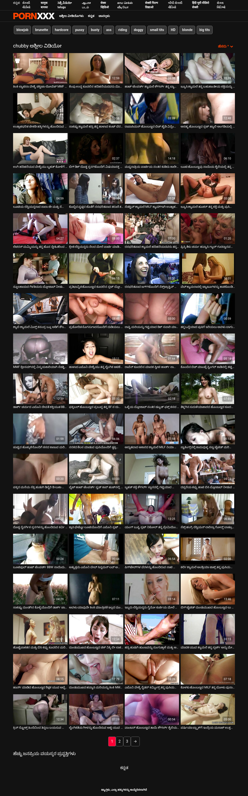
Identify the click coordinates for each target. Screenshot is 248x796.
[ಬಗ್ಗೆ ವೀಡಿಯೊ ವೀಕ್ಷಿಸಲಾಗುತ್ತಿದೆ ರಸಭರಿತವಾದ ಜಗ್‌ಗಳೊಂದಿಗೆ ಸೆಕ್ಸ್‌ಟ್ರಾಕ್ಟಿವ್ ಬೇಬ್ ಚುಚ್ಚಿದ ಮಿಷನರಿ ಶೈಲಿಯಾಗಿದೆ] (152, 268)
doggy (138, 30)
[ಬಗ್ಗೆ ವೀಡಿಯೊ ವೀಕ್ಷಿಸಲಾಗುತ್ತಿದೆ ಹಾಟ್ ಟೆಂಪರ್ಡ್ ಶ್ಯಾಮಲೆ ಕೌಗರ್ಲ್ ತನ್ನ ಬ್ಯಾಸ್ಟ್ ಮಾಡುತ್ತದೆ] (152, 68)
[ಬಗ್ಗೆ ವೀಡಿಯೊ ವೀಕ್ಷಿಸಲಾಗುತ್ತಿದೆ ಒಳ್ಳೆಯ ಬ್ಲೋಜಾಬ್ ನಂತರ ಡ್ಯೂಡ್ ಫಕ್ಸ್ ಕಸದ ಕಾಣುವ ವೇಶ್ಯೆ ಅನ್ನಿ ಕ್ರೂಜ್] (152, 388)
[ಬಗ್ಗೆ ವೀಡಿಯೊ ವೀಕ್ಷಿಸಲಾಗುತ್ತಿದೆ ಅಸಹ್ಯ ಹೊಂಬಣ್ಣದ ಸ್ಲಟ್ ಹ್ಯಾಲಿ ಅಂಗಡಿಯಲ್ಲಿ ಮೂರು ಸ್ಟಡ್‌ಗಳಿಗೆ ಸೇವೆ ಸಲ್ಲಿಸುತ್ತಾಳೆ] (208, 108)
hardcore (61, 30)
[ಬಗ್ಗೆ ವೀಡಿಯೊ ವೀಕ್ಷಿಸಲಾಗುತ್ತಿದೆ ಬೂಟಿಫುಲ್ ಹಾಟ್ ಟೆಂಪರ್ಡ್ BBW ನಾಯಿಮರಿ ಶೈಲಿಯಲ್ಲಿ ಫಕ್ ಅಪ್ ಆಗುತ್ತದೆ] (40, 548)
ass (108, 30)
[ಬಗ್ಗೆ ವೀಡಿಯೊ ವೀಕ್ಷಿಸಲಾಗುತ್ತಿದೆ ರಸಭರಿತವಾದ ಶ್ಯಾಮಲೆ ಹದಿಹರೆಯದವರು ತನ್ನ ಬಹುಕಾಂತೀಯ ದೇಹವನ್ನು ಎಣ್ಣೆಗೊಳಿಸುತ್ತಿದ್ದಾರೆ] (152, 228)
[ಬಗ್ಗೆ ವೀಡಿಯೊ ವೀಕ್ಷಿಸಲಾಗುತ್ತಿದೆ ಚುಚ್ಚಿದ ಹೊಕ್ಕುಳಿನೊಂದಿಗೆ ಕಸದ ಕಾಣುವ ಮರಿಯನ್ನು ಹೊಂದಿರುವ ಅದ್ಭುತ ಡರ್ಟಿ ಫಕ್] (40, 429)
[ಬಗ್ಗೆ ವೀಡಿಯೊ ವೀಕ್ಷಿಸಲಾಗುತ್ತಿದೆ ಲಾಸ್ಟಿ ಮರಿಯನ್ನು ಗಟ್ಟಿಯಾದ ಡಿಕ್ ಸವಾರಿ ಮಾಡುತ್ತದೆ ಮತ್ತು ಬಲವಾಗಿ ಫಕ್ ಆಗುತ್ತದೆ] (152, 308)
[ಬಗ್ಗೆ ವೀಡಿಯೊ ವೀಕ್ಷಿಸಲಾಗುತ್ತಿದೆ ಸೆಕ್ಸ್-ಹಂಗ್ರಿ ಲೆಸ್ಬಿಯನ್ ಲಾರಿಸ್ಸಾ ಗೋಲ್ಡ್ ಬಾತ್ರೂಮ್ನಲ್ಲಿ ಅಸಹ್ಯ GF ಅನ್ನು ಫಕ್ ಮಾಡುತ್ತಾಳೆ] (208, 509)
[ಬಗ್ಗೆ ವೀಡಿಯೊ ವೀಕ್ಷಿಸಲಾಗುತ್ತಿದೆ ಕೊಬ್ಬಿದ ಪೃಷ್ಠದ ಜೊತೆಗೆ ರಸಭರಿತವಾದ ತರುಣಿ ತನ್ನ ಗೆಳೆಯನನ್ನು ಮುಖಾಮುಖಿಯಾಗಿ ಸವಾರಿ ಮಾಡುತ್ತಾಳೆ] (96, 188)
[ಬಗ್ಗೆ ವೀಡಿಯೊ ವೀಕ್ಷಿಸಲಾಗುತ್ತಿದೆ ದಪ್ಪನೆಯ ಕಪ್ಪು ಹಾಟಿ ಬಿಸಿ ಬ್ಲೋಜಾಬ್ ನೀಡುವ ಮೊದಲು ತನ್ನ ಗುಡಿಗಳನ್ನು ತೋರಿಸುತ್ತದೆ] (208, 469)
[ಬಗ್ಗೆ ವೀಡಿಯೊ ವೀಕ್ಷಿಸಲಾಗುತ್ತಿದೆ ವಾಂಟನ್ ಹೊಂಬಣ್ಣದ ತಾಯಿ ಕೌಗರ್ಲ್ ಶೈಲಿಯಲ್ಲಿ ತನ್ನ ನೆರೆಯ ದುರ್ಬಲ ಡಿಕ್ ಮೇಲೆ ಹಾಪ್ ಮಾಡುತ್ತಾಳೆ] (152, 709)
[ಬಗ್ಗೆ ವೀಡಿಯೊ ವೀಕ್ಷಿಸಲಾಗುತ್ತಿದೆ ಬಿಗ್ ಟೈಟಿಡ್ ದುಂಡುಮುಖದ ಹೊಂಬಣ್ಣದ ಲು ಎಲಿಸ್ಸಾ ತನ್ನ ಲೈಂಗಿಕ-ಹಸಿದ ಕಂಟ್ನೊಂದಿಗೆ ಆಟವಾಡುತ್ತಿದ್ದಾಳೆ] (208, 589)
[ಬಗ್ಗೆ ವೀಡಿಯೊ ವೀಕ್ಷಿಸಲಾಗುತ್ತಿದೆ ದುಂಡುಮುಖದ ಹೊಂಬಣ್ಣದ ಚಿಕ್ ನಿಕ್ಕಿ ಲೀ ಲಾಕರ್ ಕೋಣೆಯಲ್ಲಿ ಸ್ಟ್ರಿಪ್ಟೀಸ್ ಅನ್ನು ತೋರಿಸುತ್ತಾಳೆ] (96, 629)
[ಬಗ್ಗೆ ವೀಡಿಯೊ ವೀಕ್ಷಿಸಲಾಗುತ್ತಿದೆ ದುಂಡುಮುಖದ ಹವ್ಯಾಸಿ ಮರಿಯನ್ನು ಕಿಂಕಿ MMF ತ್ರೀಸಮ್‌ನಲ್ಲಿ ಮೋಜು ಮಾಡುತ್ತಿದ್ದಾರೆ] (96, 669)
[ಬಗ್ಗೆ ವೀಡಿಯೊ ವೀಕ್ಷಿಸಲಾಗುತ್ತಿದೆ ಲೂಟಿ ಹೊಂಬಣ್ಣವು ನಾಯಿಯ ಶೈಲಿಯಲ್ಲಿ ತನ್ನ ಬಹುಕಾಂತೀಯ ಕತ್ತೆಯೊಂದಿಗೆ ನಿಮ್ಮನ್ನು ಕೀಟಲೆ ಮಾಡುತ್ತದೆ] (208, 148)
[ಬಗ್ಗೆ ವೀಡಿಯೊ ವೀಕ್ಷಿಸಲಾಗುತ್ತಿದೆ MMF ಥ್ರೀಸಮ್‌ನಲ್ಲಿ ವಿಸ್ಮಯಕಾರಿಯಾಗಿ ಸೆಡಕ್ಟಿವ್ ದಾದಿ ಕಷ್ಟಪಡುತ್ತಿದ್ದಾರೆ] (40, 348)
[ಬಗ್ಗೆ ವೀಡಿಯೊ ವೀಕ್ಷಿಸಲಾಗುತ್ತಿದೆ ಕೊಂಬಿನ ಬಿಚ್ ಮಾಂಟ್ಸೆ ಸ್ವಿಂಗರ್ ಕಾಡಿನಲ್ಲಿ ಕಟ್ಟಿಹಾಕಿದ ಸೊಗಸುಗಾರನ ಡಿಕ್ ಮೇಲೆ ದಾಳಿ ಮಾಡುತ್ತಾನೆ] (208, 348)
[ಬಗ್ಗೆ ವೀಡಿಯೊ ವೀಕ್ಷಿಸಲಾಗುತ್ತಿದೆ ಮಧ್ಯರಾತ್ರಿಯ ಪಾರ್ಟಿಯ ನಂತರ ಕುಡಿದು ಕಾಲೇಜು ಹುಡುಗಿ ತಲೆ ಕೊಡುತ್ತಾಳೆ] (152, 148)
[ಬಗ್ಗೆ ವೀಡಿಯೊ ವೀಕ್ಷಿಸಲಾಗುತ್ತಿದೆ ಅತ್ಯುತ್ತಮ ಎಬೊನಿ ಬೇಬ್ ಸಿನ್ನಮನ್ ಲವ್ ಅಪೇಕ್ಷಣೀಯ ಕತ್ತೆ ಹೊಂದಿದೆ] (96, 548)
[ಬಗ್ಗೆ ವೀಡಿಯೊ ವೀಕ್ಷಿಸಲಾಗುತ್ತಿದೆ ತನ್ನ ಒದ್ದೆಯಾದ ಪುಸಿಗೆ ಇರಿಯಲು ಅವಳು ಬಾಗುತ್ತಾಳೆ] (208, 308)
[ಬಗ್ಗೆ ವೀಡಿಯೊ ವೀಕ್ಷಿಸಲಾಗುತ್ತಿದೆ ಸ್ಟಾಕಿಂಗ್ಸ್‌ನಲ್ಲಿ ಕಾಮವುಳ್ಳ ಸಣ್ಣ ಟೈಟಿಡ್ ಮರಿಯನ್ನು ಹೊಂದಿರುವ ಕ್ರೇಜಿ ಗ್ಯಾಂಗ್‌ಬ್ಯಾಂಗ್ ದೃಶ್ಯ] (208, 429)
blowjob (22, 30)
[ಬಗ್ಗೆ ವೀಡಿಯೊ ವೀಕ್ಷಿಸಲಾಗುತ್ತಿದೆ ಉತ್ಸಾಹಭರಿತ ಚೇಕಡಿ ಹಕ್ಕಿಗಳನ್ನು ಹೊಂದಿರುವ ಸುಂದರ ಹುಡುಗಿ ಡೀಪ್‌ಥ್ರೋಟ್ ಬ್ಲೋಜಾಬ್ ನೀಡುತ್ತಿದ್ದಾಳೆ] (40, 108)
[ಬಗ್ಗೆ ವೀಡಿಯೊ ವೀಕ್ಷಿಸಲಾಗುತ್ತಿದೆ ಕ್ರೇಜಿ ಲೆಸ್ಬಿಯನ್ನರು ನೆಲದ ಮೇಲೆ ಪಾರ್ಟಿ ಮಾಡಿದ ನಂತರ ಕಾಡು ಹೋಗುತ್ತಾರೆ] (96, 228)
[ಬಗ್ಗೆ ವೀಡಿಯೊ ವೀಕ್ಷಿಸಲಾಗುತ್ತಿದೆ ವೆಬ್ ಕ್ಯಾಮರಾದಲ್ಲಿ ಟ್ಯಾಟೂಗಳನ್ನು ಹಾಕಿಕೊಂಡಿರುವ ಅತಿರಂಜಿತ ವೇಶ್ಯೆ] (208, 268)
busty (95, 30)
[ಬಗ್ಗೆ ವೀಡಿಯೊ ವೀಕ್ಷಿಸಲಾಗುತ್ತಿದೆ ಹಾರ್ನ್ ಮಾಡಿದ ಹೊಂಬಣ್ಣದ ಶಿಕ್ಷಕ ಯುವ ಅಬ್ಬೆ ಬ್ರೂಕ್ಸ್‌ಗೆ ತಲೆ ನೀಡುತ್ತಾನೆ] (40, 669)
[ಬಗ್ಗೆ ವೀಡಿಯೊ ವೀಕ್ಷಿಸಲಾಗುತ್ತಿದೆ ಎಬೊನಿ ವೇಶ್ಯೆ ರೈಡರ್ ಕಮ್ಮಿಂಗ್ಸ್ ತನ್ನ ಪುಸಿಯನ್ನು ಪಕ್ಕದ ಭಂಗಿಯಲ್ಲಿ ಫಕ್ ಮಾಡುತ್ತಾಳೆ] (152, 669)
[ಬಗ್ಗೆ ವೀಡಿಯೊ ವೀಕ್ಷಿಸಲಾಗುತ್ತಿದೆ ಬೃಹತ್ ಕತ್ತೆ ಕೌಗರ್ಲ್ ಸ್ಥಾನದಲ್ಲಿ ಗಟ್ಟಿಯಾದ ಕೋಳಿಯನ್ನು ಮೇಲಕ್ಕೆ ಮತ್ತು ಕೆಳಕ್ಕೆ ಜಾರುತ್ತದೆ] (152, 469)
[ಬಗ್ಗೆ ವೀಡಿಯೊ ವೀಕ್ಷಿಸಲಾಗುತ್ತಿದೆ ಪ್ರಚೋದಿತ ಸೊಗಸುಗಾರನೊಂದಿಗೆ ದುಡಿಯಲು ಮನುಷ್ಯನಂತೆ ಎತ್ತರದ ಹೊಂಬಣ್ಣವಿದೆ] (96, 308)
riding (122, 30)
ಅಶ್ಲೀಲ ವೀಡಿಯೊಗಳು (71, 16)
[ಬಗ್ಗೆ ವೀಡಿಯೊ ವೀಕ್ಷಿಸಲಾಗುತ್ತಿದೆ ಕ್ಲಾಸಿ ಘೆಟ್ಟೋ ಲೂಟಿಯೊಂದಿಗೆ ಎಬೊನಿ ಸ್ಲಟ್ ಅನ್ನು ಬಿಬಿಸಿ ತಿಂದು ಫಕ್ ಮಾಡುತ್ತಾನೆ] (96, 509)
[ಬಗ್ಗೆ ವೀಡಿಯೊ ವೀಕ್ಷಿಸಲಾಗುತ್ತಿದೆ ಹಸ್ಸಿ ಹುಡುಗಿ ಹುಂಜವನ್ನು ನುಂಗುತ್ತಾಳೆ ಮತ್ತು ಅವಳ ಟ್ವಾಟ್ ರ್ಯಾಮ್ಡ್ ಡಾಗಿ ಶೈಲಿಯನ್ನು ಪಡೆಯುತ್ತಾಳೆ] (152, 629)
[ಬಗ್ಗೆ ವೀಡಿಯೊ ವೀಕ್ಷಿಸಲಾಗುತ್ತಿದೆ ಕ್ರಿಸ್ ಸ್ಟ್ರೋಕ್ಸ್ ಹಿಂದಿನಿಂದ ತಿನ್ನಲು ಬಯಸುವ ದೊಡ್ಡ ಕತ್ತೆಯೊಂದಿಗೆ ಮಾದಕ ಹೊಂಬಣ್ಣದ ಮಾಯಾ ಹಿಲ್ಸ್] (40, 709)
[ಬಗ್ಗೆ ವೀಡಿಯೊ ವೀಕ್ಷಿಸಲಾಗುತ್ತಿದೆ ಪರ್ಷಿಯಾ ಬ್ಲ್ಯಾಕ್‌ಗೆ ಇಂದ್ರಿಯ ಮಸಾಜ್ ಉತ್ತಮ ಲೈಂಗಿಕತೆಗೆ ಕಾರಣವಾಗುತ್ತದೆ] (208, 709)
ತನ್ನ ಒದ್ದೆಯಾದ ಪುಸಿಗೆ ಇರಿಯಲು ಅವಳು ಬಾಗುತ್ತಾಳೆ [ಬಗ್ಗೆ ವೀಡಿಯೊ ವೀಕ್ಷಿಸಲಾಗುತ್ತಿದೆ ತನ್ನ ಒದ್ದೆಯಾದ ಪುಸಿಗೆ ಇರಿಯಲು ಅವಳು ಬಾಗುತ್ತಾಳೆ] (208, 326)
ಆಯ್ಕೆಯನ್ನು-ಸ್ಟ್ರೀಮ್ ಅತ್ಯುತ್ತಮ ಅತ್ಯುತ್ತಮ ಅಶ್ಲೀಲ (34, 16)
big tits (204, 30)
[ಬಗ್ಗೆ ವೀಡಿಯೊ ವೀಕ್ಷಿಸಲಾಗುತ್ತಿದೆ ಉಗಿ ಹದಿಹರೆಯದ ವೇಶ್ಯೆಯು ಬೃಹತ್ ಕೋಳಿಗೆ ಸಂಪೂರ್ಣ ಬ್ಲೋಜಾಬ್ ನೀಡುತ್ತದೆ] (40, 148)
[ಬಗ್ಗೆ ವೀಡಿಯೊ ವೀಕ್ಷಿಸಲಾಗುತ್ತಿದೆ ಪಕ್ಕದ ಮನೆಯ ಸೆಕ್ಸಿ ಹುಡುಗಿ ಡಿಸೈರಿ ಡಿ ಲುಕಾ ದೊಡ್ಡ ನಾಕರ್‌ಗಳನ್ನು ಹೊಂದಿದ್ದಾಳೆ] (40, 469)
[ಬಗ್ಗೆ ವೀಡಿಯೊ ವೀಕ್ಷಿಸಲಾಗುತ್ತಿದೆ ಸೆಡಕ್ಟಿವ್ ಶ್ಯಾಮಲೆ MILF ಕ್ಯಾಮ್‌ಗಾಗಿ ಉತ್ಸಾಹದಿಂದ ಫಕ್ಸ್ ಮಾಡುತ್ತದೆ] (152, 188)
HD (173, 30)
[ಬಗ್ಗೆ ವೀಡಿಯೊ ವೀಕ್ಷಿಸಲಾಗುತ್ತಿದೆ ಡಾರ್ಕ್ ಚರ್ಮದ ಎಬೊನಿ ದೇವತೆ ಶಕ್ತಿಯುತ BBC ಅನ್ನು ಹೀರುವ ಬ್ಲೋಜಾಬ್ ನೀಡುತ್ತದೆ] (40, 388)
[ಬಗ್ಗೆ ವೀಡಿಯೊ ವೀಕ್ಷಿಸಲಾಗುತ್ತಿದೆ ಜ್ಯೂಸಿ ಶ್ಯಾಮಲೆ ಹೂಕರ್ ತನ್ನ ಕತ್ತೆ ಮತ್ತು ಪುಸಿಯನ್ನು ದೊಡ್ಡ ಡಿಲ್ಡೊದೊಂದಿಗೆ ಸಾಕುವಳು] (208, 188)
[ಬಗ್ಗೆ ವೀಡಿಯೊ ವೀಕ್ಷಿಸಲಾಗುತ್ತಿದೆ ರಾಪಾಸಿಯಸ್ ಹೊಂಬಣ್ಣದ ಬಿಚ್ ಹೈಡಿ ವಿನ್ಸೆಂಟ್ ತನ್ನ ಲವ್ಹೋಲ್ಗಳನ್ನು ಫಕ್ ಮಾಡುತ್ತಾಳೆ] (152, 108)
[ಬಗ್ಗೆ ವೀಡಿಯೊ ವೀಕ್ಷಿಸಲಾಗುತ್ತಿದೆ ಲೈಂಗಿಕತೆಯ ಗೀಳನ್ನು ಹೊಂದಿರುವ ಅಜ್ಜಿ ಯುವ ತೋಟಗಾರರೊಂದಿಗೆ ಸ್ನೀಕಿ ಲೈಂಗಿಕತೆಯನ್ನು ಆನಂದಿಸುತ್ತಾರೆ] (96, 709)
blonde (187, 30)
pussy (79, 30)
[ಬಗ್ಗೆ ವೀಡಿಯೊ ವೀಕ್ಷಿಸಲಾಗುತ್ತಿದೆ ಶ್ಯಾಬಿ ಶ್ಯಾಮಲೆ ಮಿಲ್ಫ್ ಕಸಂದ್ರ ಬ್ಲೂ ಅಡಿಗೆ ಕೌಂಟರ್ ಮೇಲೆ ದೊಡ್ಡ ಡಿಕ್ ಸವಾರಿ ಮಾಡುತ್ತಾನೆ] (40, 308)
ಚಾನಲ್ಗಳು (104, 16)
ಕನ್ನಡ (91, 16)
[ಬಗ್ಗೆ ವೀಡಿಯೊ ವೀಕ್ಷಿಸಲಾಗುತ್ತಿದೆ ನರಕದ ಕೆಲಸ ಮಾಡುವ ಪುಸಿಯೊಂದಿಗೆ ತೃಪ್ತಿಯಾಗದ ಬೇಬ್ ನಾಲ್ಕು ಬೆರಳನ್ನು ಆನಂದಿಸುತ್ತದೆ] (96, 429)
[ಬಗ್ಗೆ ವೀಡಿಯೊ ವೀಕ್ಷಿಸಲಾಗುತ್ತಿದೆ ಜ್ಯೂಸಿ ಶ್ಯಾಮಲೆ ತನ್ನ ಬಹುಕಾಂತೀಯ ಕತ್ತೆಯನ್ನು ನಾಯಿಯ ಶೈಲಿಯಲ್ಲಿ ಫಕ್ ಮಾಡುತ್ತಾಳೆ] (208, 68)
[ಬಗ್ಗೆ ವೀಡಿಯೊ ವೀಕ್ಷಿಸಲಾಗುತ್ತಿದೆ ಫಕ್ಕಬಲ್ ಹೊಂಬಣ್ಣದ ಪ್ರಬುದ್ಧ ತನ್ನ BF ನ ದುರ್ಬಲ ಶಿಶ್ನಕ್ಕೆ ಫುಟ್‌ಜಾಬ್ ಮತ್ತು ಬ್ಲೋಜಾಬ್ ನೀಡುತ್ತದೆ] (96, 388)
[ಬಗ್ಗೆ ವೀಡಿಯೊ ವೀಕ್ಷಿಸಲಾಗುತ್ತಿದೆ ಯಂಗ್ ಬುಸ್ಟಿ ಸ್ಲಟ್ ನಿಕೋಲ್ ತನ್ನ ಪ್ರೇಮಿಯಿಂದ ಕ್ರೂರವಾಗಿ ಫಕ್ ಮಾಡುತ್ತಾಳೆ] (152, 509)
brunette (41, 30)
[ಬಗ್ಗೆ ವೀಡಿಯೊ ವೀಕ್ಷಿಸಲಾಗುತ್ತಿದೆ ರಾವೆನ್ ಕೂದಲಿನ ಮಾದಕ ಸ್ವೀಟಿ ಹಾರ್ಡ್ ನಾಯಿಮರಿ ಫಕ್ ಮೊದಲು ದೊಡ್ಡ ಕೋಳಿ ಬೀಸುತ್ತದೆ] (152, 348)
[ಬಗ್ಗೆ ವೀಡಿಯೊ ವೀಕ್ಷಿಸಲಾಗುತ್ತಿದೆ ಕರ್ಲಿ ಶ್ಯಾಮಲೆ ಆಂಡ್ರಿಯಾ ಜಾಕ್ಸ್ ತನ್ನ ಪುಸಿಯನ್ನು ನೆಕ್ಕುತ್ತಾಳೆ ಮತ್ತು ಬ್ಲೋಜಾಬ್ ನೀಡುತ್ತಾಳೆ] (208, 548)
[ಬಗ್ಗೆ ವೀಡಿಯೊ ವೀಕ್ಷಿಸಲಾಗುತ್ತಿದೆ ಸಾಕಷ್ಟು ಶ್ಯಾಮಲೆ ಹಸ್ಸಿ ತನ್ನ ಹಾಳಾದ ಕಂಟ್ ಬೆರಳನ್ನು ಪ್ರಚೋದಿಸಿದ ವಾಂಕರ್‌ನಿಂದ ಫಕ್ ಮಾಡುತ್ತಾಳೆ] (96, 108)
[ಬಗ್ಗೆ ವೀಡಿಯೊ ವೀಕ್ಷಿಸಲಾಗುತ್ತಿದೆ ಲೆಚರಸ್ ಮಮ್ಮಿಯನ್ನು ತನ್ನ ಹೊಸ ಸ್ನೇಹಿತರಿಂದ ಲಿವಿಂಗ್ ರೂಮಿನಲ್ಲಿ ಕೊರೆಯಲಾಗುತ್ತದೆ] (40, 228)
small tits (157, 30)
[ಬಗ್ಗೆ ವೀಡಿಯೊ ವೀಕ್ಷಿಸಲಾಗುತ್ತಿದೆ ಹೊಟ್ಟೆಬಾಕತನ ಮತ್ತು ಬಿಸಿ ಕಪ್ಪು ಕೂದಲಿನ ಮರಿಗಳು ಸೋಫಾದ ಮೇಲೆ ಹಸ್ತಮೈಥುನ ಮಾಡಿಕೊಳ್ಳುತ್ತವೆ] (40, 629)
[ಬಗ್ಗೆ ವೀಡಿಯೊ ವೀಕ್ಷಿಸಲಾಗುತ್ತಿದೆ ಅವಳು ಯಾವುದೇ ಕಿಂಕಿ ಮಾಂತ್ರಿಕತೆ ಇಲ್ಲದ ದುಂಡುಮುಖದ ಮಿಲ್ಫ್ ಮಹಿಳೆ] (96, 589)
